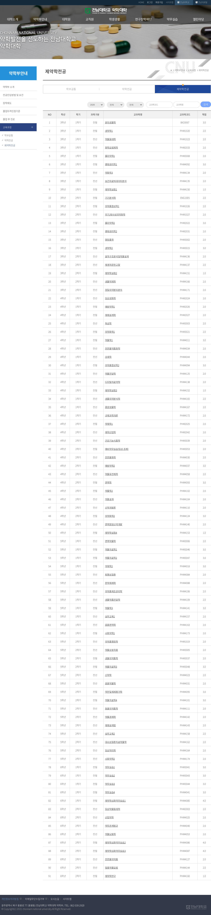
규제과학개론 (111, 415)
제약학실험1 (111, 189)
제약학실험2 (111, 273)
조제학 (108, 357)
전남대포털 (202, 2)
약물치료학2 (111, 558)
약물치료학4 (111, 700)
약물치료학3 (111, 666)
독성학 (108, 323)
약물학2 (109, 491)
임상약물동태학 (112, 809)
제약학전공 (9, 145)
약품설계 (109, 499)
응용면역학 (110, 625)
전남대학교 (184, 2)
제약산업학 (110, 432)
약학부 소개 (8, 87)
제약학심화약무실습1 (115, 800)
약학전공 (8, 140)
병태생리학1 (111, 164)
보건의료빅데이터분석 (116, 181)
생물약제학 (110, 281)
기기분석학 (110, 197)
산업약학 (109, 817)
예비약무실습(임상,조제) (117, 449)
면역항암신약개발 (113, 524)
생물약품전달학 (112, 599)
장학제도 (7, 103)
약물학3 (109, 608)
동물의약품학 (111, 708)
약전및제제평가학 (113, 691)
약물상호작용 (111, 650)
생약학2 (109, 248)
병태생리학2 (111, 231)
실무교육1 (110, 616)
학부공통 (8, 135)
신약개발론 (110, 507)
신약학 (108, 675)
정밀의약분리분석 (113, 290)
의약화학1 (110, 331)
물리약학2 (110, 223)
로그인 (150, 2)
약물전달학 (110, 373)
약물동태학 (110, 139)
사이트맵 (169, 2)
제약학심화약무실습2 (115, 842)
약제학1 (109, 424)
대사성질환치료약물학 (116, 742)
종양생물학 (110, 407)
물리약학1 (110, 156)
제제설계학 (110, 315)
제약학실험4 (111, 532)
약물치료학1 (111, 549)
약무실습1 (110, 767)
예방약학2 (110, 465)
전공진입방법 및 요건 (13, 95)
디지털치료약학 (112, 382)
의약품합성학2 (112, 365)
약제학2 (109, 566)
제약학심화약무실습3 (115, 851)
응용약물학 (110, 683)
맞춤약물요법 (111, 867)
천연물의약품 (111, 859)
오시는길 (55, 899)
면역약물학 (110, 541)
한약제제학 (110, 583)
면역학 (108, 482)
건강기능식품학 (112, 440)
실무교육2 (110, 733)
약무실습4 (110, 792)
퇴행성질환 (110, 574)
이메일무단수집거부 (34, 899)
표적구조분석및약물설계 (117, 256)
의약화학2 (110, 516)
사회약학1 (110, 633)
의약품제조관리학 (113, 591)
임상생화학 (110, 298)
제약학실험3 (111, 390)
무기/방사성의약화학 (115, 214)
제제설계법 (110, 725)
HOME (141, 2)
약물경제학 (110, 717)
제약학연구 (110, 876)
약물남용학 (110, 834)
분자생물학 (110, 122)
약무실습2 (110, 775)
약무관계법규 (111, 825)
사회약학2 (110, 758)
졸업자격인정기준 (11, 111)
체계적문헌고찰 (112, 264)
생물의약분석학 (112, 398)
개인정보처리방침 (10, 899)
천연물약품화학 (112, 348)
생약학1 (109, 130)
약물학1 (109, 340)
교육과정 (7, 127)
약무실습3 (110, 784)
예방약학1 (110, 306)
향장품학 (109, 239)
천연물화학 (110, 457)
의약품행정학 (111, 641)
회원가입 (159, 2)
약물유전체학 (111, 474)
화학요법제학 (111, 147)
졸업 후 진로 (9, 119)
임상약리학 (110, 750)
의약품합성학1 (112, 206)
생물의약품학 (111, 658)
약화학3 (109, 172)
